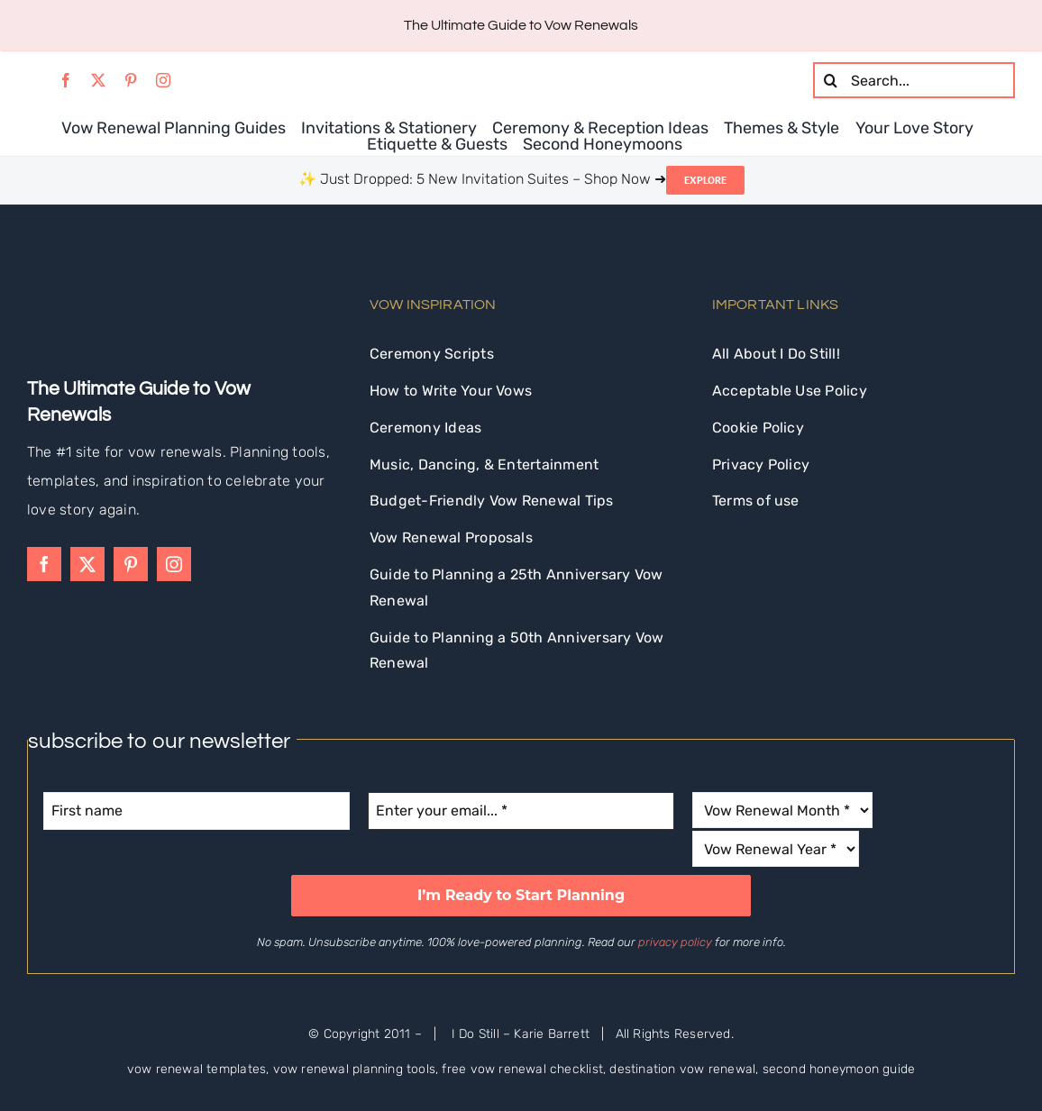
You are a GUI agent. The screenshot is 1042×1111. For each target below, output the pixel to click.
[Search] (831, 80)
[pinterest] (130, 80)
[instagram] (163, 80)
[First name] (196, 811)
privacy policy (675, 942)
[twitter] (98, 80)
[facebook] (66, 80)
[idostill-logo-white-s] (76, 283)
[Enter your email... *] (521, 811)
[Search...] (914, 80)
